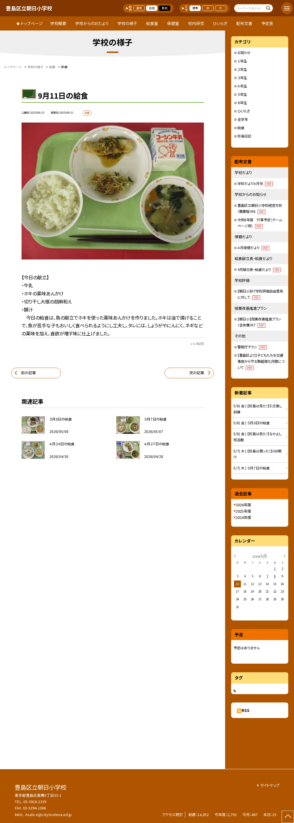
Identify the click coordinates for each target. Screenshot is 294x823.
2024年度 (243, 517)
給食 (240, 127)
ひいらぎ (220, 23)
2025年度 (243, 511)
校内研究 (196, 23)
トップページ (32, 23)
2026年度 (243, 504)
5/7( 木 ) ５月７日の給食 (251, 468)
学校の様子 (127, 23)
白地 (152, 8)
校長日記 (244, 136)
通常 (139, 8)
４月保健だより (253, 247)
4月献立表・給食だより (259, 269)
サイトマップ (269, 785)
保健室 (173, 23)
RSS (245, 710)
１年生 (242, 61)
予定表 (267, 23)
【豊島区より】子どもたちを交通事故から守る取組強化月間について (261, 361)
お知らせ (243, 52)
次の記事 (196, 372)
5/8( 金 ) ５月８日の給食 (251, 422)
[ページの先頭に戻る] (288, 817)
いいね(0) (197, 343)
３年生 (242, 77)
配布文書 (244, 23)
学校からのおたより (92, 23)
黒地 (164, 8)
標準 (195, 8)
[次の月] (284, 556)
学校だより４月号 (255, 183)
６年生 (242, 102)
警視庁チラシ (252, 347)
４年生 (242, 86)
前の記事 (28, 372)
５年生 (242, 94)
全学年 (242, 119)
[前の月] (235, 556)
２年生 (242, 69)
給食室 (152, 23)
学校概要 (58, 23)
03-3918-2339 (34, 801)
